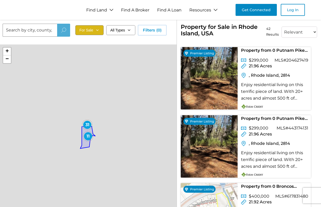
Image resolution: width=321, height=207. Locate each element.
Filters (152, 30)
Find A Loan (169, 10)
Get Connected (256, 10)
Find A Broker (135, 10)
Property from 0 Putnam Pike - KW (274, 51)
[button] (87, 124)
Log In (293, 10)
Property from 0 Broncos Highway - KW (267, 187)
